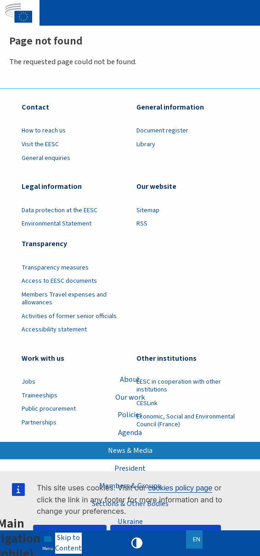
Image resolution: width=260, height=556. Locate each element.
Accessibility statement (54, 329)
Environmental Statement (56, 223)
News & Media (130, 450)
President (130, 468)
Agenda (130, 432)
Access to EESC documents (59, 281)
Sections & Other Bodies (130, 503)
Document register (162, 130)
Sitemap (147, 210)
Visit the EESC (40, 144)
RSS (141, 223)
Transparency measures (55, 267)
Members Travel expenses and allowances (64, 298)
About (130, 379)
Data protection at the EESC (59, 210)
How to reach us (44, 130)
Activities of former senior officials (69, 316)
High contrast (137, 543)
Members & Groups (130, 485)
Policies (130, 414)
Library (145, 144)
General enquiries (46, 158)
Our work (130, 397)
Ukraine (130, 521)
